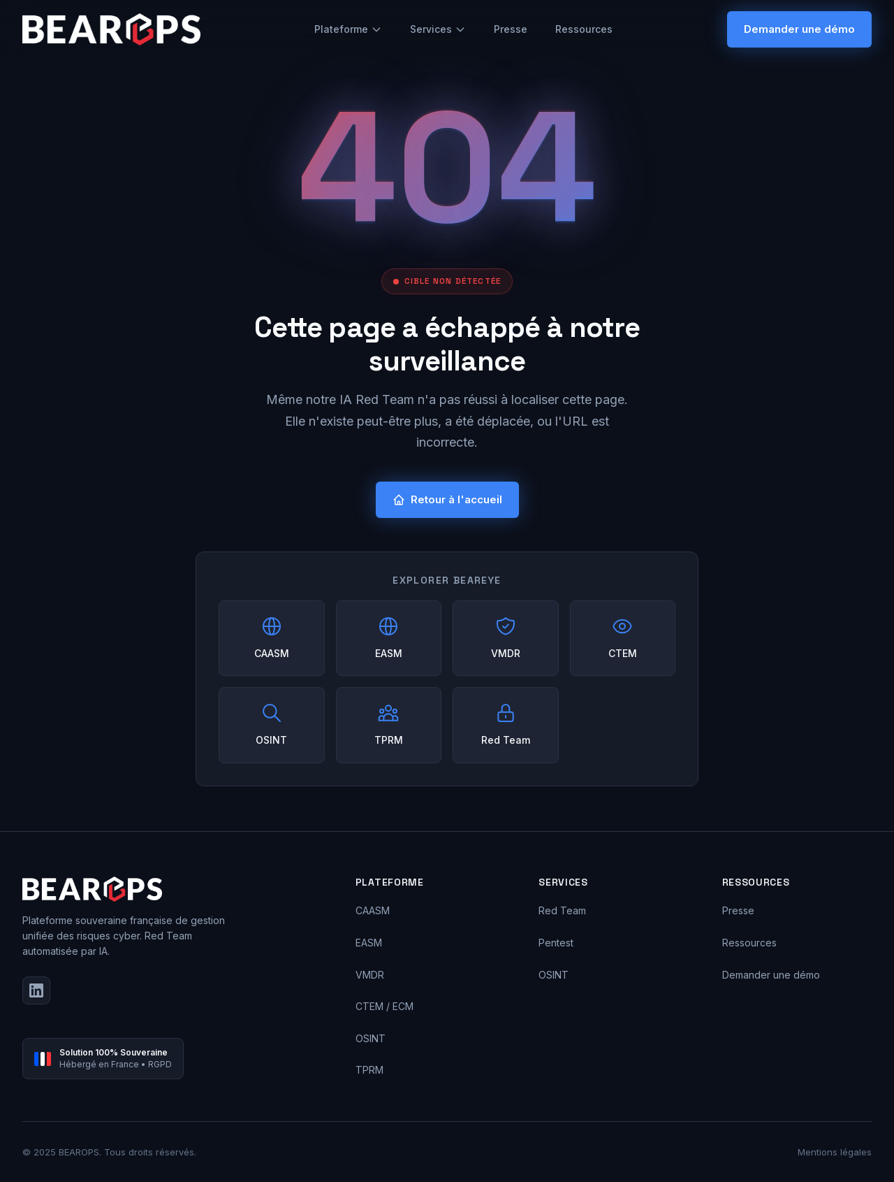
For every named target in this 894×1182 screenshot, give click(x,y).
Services (438, 29)
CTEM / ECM (384, 1006)
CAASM (373, 910)
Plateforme (348, 29)
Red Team (562, 910)
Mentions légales (835, 1152)
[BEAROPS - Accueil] (111, 29)
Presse (510, 29)
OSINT (371, 1038)
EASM (369, 943)
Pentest (555, 943)
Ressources (584, 29)
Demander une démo (799, 29)
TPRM (369, 1070)
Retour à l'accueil (447, 499)
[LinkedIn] (36, 990)
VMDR (370, 975)
